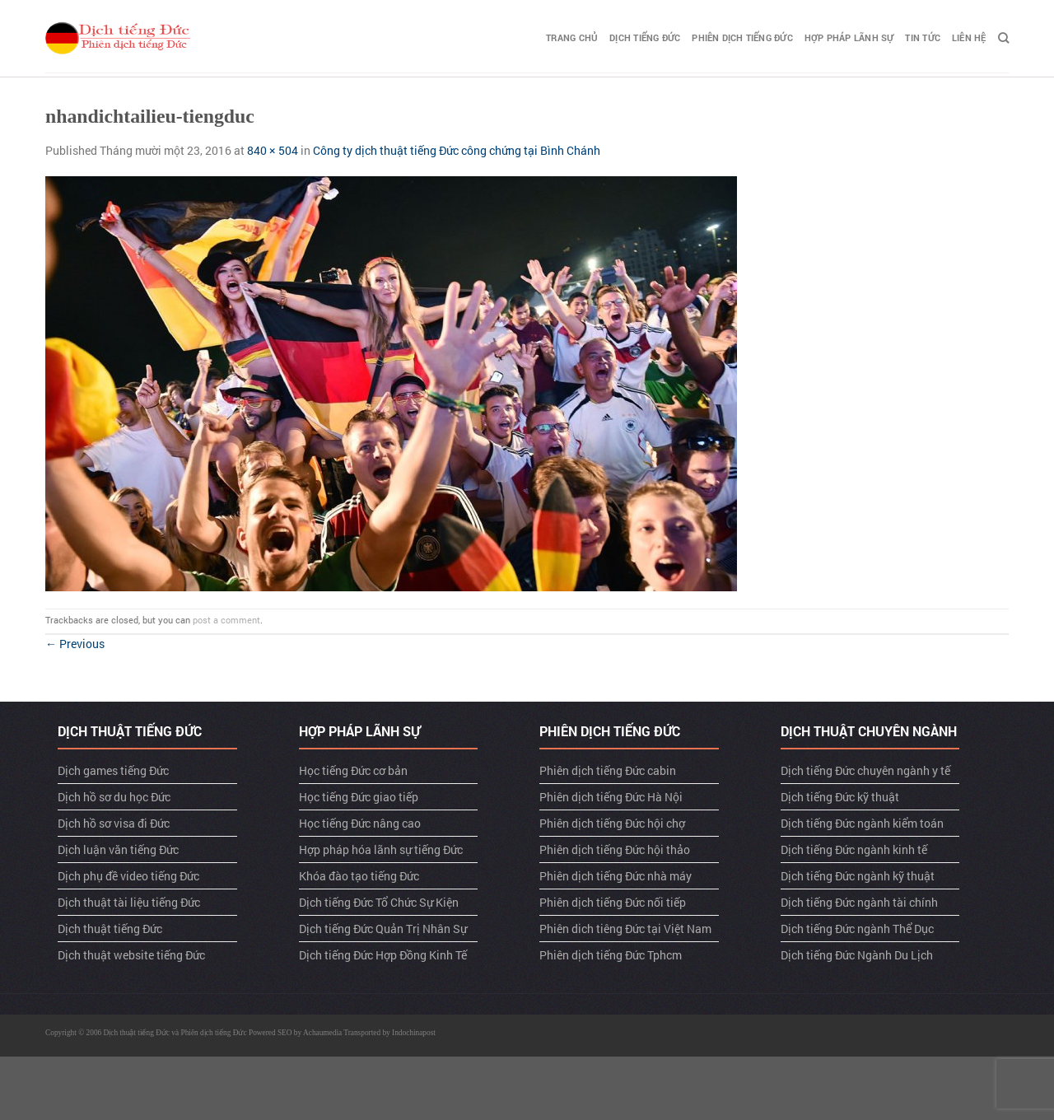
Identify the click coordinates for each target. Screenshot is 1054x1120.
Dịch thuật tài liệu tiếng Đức (129, 902)
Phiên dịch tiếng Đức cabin (607, 770)
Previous (75, 643)
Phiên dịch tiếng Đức (742, 37)
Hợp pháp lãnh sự (849, 37)
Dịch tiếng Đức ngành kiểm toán (862, 823)
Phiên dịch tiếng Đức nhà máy (615, 876)
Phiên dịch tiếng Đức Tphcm (610, 955)
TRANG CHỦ (572, 37)
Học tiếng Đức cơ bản (353, 770)
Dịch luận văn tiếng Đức (118, 849)
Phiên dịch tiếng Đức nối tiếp (612, 902)
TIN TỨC (922, 37)
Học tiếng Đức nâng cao (360, 823)
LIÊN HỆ (969, 37)
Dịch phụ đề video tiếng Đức (128, 876)
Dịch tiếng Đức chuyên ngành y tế (865, 770)
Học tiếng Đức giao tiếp (358, 797)
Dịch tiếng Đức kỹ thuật (840, 797)
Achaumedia (322, 1033)
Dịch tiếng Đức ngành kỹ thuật (858, 876)
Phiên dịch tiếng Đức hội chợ (612, 823)
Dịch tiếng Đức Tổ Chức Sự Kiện (379, 902)
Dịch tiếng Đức (644, 37)
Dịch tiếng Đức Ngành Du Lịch (857, 955)
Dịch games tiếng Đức (113, 770)
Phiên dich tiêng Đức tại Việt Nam (625, 928)
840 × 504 (272, 150)
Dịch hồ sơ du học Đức (114, 797)
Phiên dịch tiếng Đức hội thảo (614, 849)
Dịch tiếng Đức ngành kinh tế (854, 849)
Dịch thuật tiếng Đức (110, 928)
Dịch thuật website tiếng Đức (131, 955)
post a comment (226, 620)
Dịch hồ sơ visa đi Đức (114, 823)
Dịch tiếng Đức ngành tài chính (859, 902)
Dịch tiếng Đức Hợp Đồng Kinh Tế (383, 955)
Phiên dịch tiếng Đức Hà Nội (611, 797)
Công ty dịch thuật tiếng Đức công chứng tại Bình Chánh (456, 150)
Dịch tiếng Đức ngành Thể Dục (857, 928)
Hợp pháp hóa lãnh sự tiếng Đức (381, 849)
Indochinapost (414, 1033)
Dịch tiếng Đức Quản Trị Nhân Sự (383, 928)
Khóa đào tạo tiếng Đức (359, 876)
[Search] (1003, 38)
